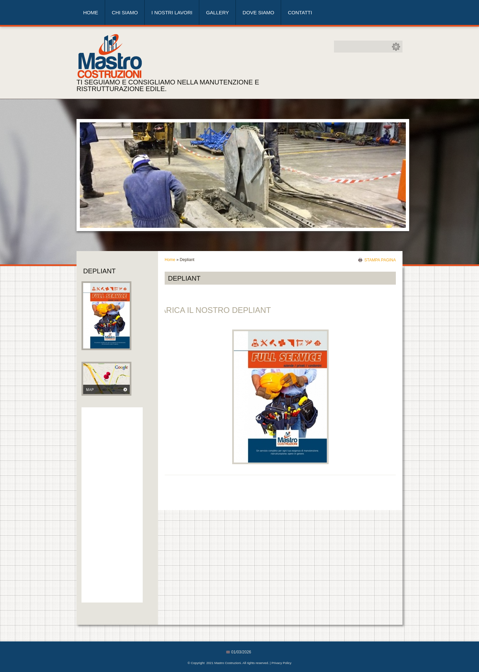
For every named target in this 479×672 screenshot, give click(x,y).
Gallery (217, 12)
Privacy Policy (281, 663)
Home (90, 12)
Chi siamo (125, 12)
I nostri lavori (171, 12)
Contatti (300, 12)
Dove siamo (258, 12)
